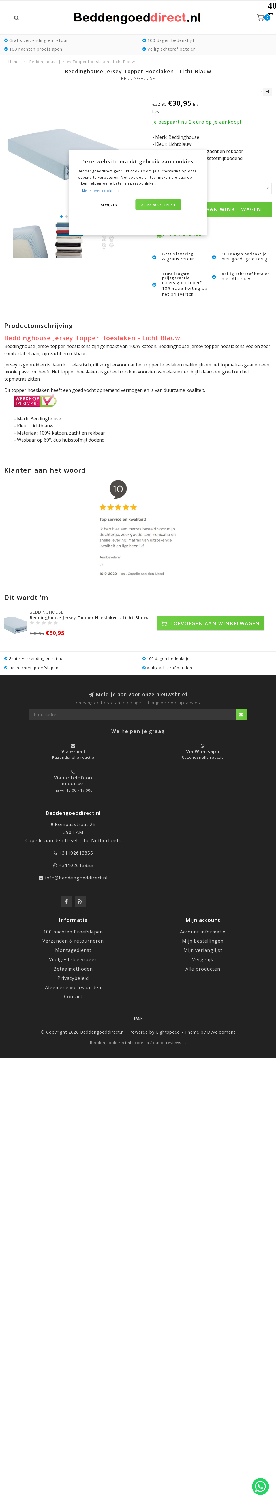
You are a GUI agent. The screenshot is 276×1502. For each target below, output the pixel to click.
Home (14, 61)
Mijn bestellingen (203, 941)
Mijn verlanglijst (202, 950)
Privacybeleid (73, 978)
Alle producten (202, 969)
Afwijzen (109, 204)
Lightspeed (168, 1032)
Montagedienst (73, 950)
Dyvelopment (221, 1032)
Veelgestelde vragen (73, 959)
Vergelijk (202, 959)
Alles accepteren (158, 204)
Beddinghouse (138, 78)
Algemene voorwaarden (73, 987)
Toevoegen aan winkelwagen (212, 209)
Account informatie (203, 932)
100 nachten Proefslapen (73, 932)
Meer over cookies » (101, 190)
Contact (73, 996)
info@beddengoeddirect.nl (76, 878)
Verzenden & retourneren (73, 941)
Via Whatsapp (202, 751)
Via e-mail (73, 751)
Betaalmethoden (73, 969)
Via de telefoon (73, 778)
